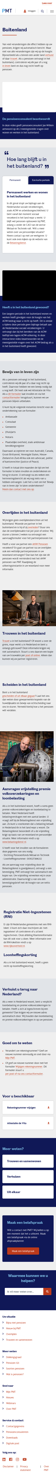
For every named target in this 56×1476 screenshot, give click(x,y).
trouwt (13, 58)
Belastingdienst (18, 242)
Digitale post (12, 1443)
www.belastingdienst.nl (14, 841)
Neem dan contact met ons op (18, 489)
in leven (6, 65)
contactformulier (11, 397)
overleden (33, 527)
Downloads (12, 1437)
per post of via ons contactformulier (24, 1073)
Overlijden (11, 1334)
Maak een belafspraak (23, 1251)
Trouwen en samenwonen (19, 1339)
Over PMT (11, 1408)
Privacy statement (25, 1468)
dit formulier (14, 393)
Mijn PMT (10, 1057)
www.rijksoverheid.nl (14, 945)
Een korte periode (41, 180)
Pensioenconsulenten (17, 1431)
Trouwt (6, 640)
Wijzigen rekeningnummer (29, 1066)
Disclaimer (8, 1466)
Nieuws (10, 1397)
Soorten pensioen (15, 1368)
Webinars (11, 1403)
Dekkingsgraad (13, 1357)
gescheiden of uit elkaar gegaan (18, 695)
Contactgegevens (15, 1426)
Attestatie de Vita (29, 1123)
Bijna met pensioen (16, 1322)
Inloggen (32, 11)
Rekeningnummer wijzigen (29, 1107)
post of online (33, 655)
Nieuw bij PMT (13, 1328)
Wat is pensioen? (15, 1374)
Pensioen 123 (12, 1362)
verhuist (49, 55)
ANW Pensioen (40, 544)
